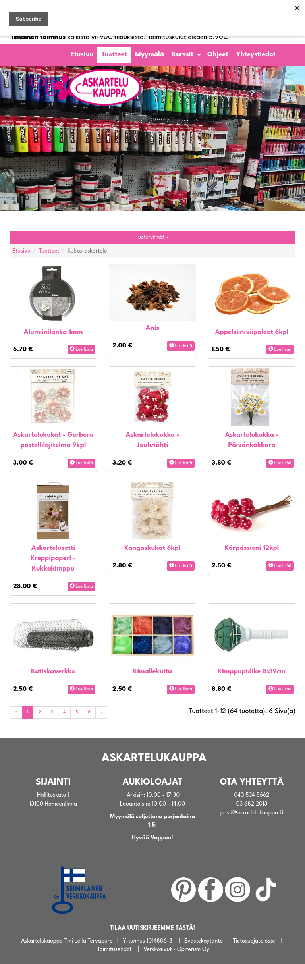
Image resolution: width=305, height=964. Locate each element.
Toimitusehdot (114, 949)
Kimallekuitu (152, 671)
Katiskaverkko (53, 671)
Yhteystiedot (256, 54)
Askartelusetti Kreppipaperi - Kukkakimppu (53, 558)
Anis (153, 328)
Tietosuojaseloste (254, 941)
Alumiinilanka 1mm (53, 332)
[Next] (101, 712)
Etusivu (81, 54)
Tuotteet (114, 54)
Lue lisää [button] (81, 349)
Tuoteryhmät (152, 237)
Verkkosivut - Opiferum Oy (176, 949)
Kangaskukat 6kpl (152, 548)
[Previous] (16, 712)
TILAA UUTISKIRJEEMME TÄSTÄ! (152, 928)
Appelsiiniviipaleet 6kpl (251, 332)
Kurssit (182, 54)
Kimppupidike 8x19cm (252, 671)
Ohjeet (217, 54)
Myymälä (149, 54)
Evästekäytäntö (203, 941)
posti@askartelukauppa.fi (252, 813)
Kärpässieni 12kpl (252, 548)
